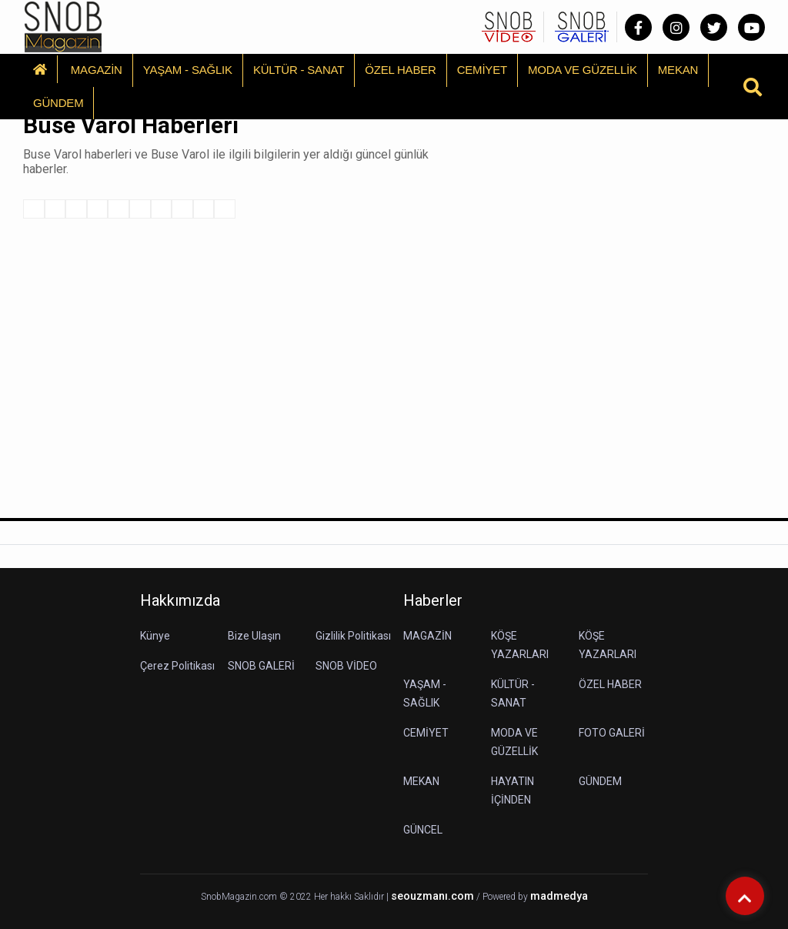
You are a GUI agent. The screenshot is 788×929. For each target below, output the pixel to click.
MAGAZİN (96, 69)
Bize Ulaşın (254, 636)
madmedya (559, 896)
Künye (155, 636)
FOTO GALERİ (612, 733)
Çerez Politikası (177, 666)
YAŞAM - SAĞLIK (187, 69)
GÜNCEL (422, 830)
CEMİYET (482, 69)
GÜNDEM (58, 102)
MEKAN (678, 69)
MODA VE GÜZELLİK (582, 69)
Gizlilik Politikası (353, 636)
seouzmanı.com (432, 896)
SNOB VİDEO (346, 666)
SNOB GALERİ (261, 666)
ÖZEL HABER (400, 69)
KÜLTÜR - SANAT (298, 69)
